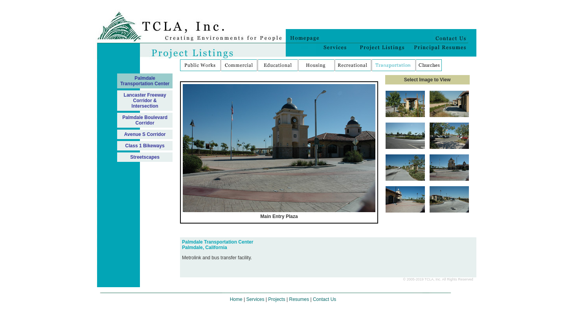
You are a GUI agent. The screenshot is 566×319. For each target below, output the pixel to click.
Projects (276, 299)
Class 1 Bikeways (145, 145)
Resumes (299, 299)
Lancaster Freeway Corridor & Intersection (145, 100)
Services (255, 299)
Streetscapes (145, 157)
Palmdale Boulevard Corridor (144, 120)
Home (236, 299)
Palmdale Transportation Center (144, 80)
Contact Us (324, 299)
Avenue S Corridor (145, 134)
